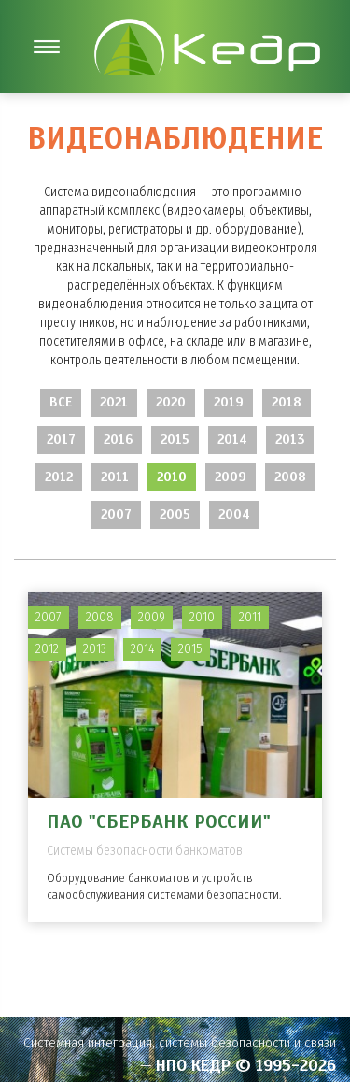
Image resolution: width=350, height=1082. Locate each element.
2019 (229, 402)
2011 (115, 477)
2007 (116, 514)
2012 (59, 477)
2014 (232, 440)
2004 (234, 514)
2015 (175, 440)
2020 (171, 402)
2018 (286, 402)
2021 (114, 402)
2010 (172, 477)
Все (60, 402)
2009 (230, 477)
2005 (175, 514)
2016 (118, 440)
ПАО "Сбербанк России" (159, 821)
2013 (289, 440)
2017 (61, 440)
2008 (290, 477)
